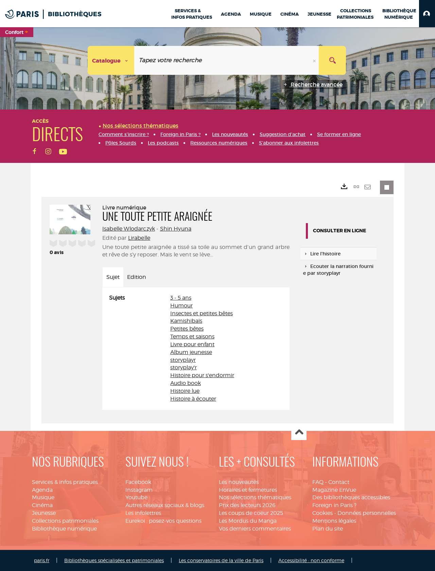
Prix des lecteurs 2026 (247, 505)
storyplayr (183, 360)
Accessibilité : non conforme (311, 560)
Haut (299, 432)
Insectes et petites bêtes (201, 313)
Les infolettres (143, 513)
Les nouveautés (239, 482)
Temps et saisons (192, 336)
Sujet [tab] (113, 277)
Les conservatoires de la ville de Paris (221, 560)
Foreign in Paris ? (334, 505)
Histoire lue (184, 391)
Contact (338, 482)
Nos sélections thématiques (255, 497)
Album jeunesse (191, 352)
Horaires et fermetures (248, 490)
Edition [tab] (136, 277)
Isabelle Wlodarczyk (128, 228)
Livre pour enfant (192, 344)
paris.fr (41, 560)
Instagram (139, 490)
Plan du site (327, 528)
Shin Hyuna (176, 228)
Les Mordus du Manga (248, 521)
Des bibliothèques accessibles (351, 497)
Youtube (136, 497)
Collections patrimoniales (65, 521)
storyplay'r (183, 367)
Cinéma (42, 505)
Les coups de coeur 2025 (251, 513)
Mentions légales (334, 521)
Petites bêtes (187, 328)
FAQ (318, 482)
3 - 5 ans (180, 298)
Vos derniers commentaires (255, 528)
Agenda (42, 490)
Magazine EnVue (334, 490)
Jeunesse (44, 513)
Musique (43, 497)
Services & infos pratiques (65, 482)
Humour (181, 305)
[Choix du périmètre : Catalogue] (111, 60)
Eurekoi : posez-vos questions (163, 521)
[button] (427, 13)
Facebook (138, 482)
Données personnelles (366, 513)
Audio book (185, 383)
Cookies (322, 513)
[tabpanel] (196, 348)
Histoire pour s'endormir (202, 375)
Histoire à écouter (193, 399)
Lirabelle (139, 238)
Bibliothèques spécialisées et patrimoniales (114, 560)
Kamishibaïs (186, 321)
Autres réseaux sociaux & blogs (164, 505)
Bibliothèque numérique (64, 528)
